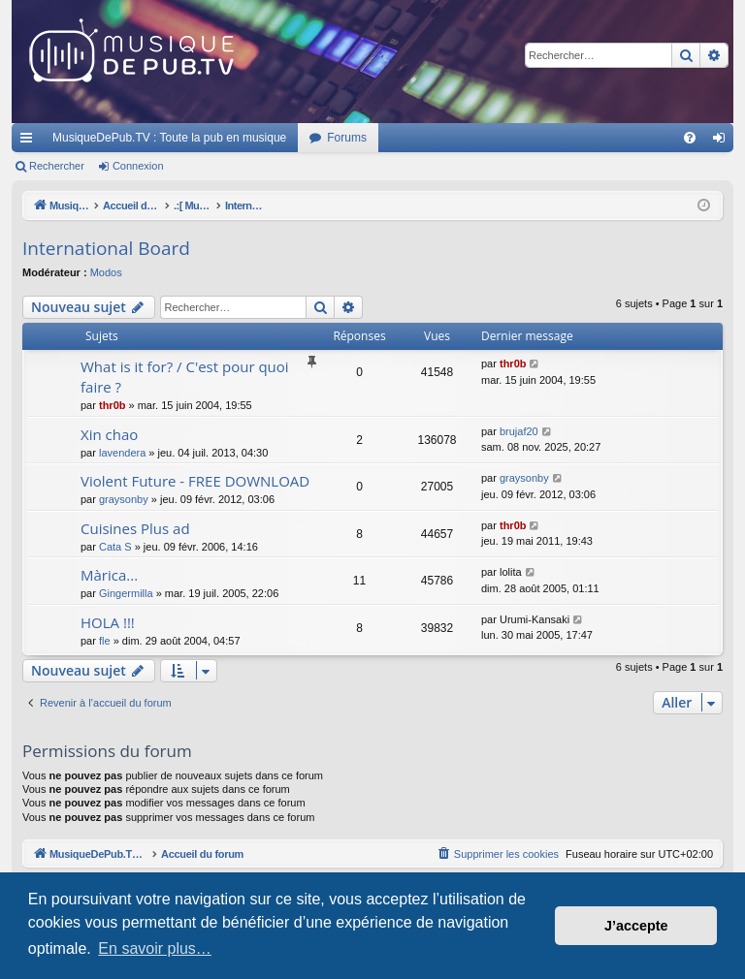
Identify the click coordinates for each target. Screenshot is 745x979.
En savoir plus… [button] (154, 948)
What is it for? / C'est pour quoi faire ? (185, 376)
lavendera (122, 452)
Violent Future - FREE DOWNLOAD (195, 480)
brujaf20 (519, 431)
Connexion (138, 166)
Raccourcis (30, 141)
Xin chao (109, 434)
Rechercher (56, 166)
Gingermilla (126, 593)
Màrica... (109, 574)
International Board (106, 248)
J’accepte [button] (636, 925)
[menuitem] (689, 137)
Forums (347, 137)
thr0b (112, 405)
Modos (106, 272)
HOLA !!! (108, 622)
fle (105, 641)
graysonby (123, 499)
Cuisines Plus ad (135, 528)
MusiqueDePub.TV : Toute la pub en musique (169, 137)
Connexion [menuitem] (723, 141)
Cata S (115, 547)
